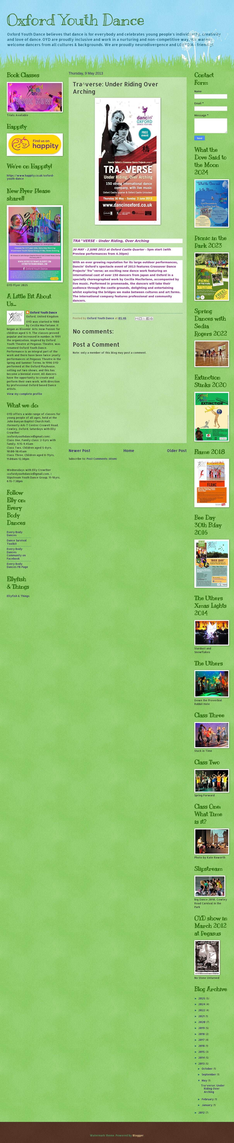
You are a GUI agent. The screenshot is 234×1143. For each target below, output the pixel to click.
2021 (201, 1016)
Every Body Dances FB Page (17, 565)
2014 (202, 1057)
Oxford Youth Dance (75, 19)
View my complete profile (24, 393)
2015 (202, 1051)
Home (128, 450)
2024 (202, 1004)
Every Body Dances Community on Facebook (16, 553)
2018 (202, 1034)
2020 (202, 1022)
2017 (201, 1039)
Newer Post (79, 450)
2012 (201, 1112)
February (208, 1099)
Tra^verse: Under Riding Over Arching (212, 1088)
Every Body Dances (14, 533)
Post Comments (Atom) (102, 458)
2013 (201, 1063)
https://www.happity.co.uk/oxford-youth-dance (30, 177)
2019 (202, 1028)
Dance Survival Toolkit (17, 542)
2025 (202, 998)
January (207, 1105)
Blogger (138, 1135)
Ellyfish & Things (18, 596)
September (209, 1074)
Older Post (177, 450)
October (207, 1068)
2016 (202, 1045)
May (205, 1080)
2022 (202, 1010)
